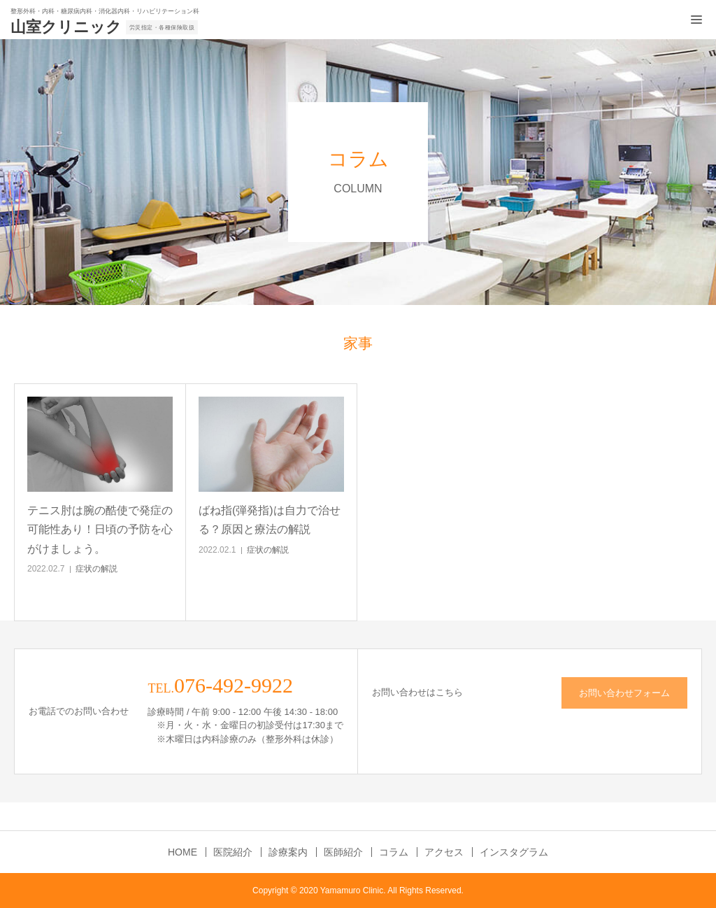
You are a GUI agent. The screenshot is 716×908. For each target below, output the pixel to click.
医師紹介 (343, 852)
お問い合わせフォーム (624, 693)
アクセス (444, 852)
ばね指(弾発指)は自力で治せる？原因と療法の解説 (270, 519)
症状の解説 (96, 569)
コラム (393, 852)
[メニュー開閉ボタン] (696, 19)
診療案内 (288, 852)
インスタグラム (514, 852)
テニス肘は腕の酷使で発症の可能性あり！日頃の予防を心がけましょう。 (100, 529)
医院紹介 (232, 852)
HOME (182, 852)
